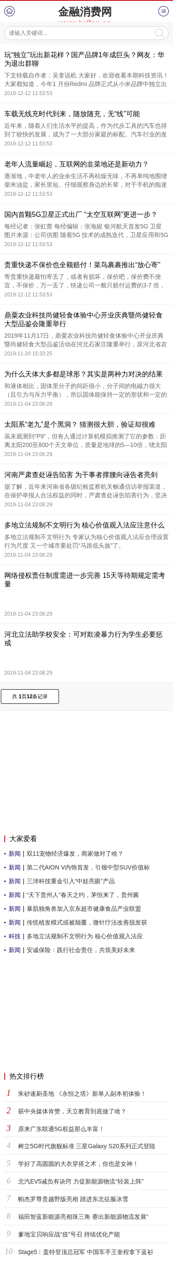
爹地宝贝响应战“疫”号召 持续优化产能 (69, 1234)
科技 (15, 936)
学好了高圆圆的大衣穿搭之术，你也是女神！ (78, 1163)
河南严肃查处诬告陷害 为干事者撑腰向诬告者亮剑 (81, 474)
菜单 (163, 11)
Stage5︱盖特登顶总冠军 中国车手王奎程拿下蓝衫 (85, 1251)
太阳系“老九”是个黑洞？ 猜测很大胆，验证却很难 (79, 424)
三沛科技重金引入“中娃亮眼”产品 (71, 881)
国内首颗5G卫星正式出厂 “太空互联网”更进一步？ (81, 214)
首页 (9, 11)
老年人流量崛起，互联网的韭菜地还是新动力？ (76, 164)
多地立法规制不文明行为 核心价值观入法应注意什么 (84, 525)
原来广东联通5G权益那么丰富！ (61, 1128)
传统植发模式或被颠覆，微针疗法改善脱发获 (87, 922)
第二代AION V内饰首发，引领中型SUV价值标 (88, 867)
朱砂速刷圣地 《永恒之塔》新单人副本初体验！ (82, 1093)
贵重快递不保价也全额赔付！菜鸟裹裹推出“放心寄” (82, 264)
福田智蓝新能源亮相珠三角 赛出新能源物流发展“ (83, 1216)
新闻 (15, 853)
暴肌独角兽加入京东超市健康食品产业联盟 (84, 908)
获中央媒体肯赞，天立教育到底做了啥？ (72, 1111)
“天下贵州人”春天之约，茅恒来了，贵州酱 (83, 894)
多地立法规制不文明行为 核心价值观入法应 (85, 936)
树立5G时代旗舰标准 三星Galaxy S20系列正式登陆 (86, 1146)
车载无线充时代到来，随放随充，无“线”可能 (72, 113)
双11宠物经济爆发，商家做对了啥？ (75, 853)
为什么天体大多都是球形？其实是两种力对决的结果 (83, 374)
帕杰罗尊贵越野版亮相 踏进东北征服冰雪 (73, 1199)
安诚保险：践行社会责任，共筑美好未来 (81, 949)
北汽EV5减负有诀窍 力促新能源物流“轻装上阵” (81, 1181)
